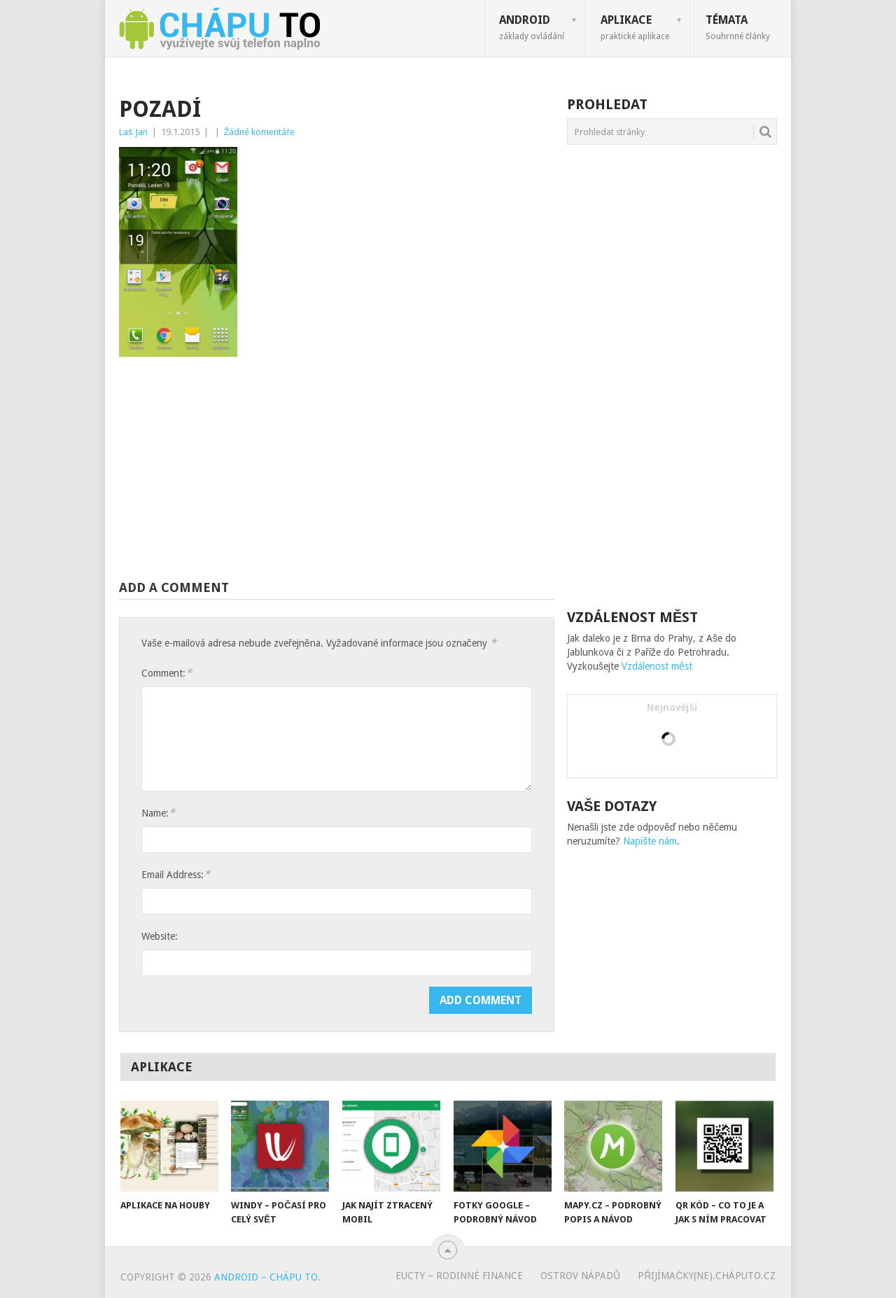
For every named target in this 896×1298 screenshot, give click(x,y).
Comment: (166, 672)
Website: (159, 936)
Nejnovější (672, 707)
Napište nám (650, 841)
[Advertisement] (336, 468)
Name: (158, 812)
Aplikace (635, 27)
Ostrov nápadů (580, 1275)
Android (531, 27)
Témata (738, 27)
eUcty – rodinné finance (459, 1275)
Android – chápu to (266, 1277)
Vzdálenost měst (657, 666)
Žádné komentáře (259, 132)
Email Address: (175, 874)
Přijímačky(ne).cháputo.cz (707, 1275)
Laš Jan (133, 132)
